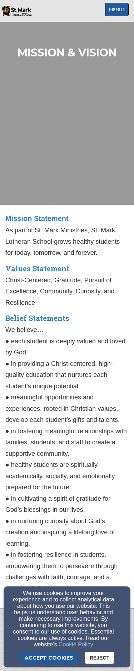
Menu (119, 9)
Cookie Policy (76, 644)
